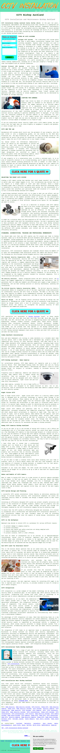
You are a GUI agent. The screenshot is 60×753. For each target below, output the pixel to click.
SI (58, 278)
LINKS (40, 11)
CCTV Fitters (36, 707)
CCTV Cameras (37, 710)
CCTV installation (13, 663)
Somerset (54, 725)
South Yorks (17, 725)
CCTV (48, 39)
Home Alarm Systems (14, 715)
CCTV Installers (52, 710)
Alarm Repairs (29, 719)
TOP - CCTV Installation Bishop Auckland (14, 728)
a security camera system (50, 395)
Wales (56, 723)
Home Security (10, 707)
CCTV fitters (8, 694)
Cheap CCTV (44, 707)
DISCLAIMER (55, 11)
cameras (14, 68)
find (7, 683)
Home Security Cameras (28, 717)
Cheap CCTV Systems (47, 712)
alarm (37, 555)
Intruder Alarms (18, 719)
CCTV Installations (33, 712)
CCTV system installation (19, 494)
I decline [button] (40, 748)
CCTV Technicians (52, 715)
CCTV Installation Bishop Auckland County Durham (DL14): (21, 23)
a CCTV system (50, 60)
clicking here (23, 700)
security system (30, 430)
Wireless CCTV (6, 719)
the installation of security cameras (41, 667)
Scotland (19, 723)
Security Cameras (48, 708)
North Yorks (36, 725)
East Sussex (47, 723)
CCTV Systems (37, 708)
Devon (23, 725)
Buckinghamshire (6, 725)
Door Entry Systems (42, 719)
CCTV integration (7, 591)
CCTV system (9, 28)
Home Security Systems (23, 707)
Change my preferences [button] (49, 748)
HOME (36, 11)
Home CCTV (42, 715)
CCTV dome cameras (27, 363)
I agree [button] (35, 748)
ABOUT (44, 11)
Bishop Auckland (34, 316)
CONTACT (49, 11)
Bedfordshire (46, 725)
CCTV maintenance (40, 660)
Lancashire (36, 723)
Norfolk (29, 725)
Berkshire (28, 723)
